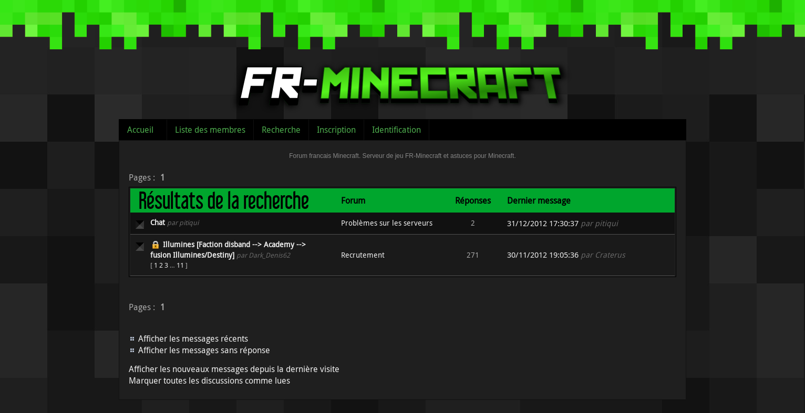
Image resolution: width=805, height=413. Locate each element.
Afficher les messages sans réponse (204, 350)
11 (180, 265)
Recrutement (363, 255)
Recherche (281, 129)
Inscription (336, 129)
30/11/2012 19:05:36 (543, 255)
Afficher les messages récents (193, 338)
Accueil (140, 129)
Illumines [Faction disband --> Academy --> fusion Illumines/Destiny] (228, 249)
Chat (157, 222)
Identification (396, 129)
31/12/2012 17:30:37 (543, 223)
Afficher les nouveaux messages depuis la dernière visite (234, 369)
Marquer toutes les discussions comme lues (209, 380)
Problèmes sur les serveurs (386, 223)
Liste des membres (210, 129)
